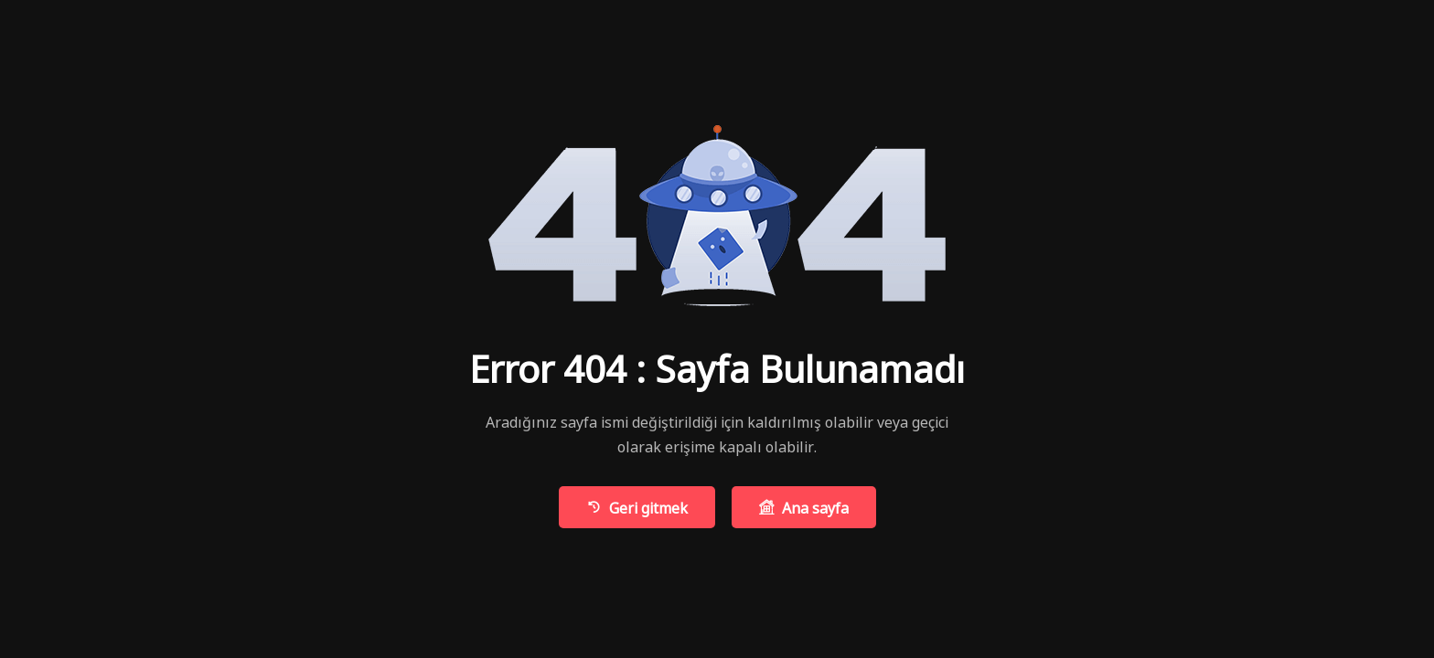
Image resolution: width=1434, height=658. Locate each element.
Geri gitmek (637, 506)
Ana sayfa (804, 506)
